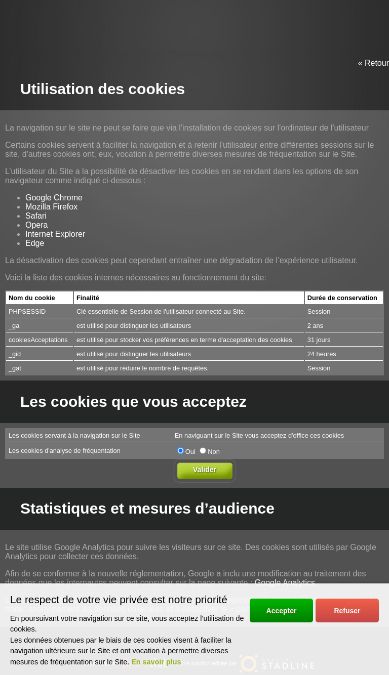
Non (209, 451)
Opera (36, 225)
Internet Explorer (55, 234)
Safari (36, 216)
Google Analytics (285, 582)
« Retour (373, 63)
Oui (186, 451)
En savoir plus (156, 662)
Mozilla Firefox (51, 206)
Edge (34, 243)
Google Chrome (54, 197)
